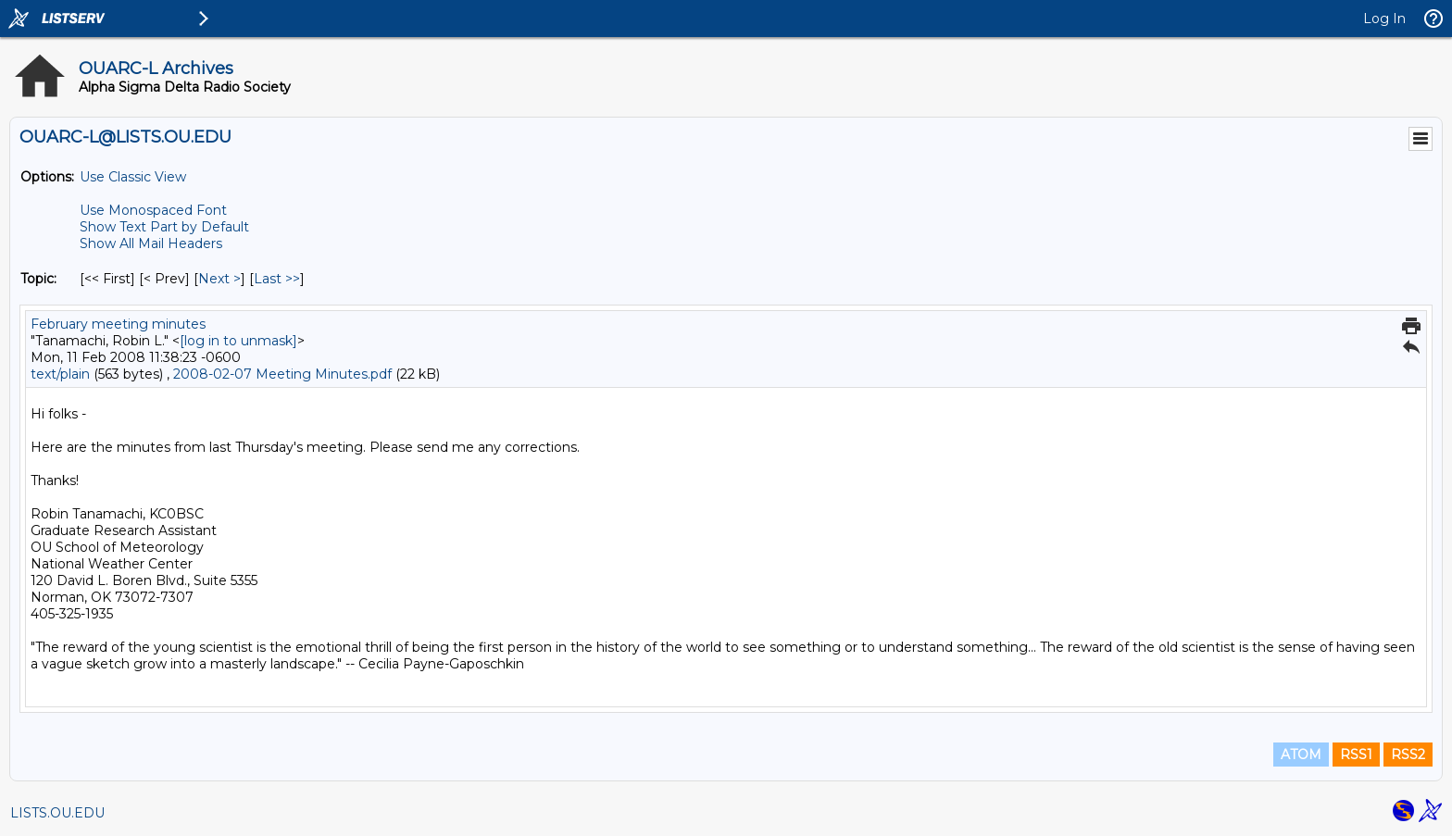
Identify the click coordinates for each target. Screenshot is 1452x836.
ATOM (1301, 754)
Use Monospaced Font (153, 210)
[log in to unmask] (238, 340)
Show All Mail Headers (151, 243)
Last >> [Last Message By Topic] (277, 278)
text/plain (60, 374)
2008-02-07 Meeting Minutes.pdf (282, 374)
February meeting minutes (118, 324)
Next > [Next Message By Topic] (219, 278)
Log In (1384, 18)
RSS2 (1408, 754)
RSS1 (1356, 754)
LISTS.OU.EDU (57, 813)
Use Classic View (133, 176)
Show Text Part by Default (164, 226)
